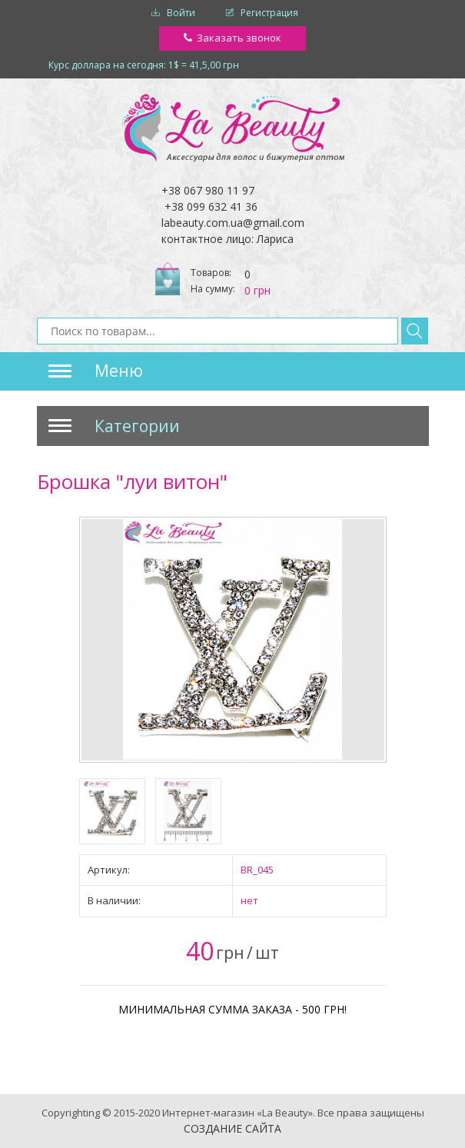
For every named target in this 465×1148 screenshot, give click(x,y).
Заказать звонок (239, 38)
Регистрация (269, 12)
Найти (414, 331)
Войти (181, 12)
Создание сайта (232, 1128)
